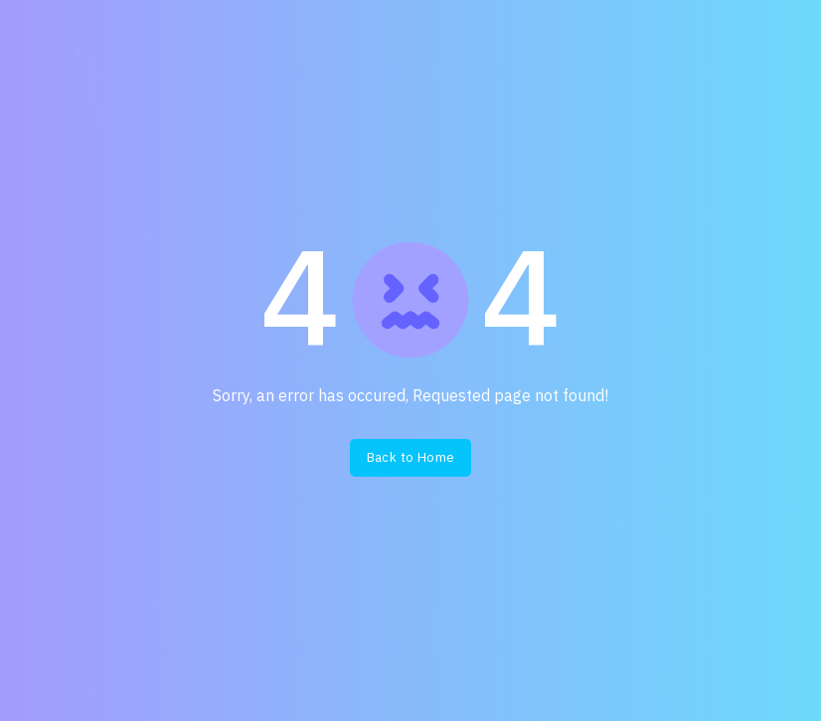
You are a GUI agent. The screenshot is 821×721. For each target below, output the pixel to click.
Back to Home (411, 457)
